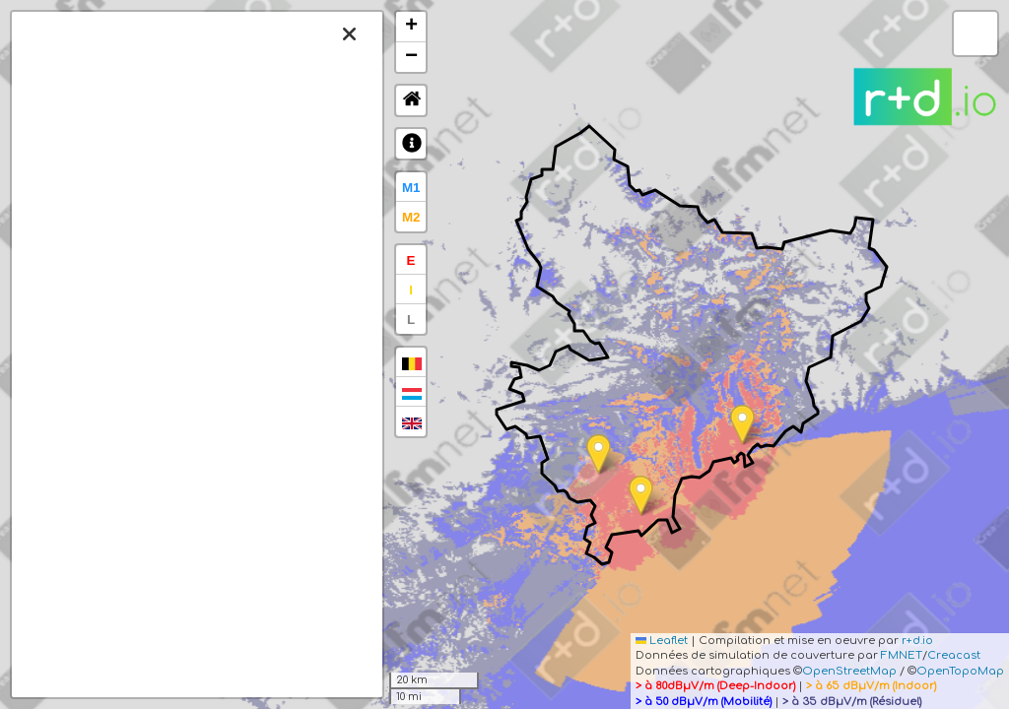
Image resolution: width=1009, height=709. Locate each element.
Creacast (953, 655)
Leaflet (662, 640)
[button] (742, 425)
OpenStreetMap (849, 671)
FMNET (901, 655)
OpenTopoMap (960, 671)
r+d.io (917, 640)
